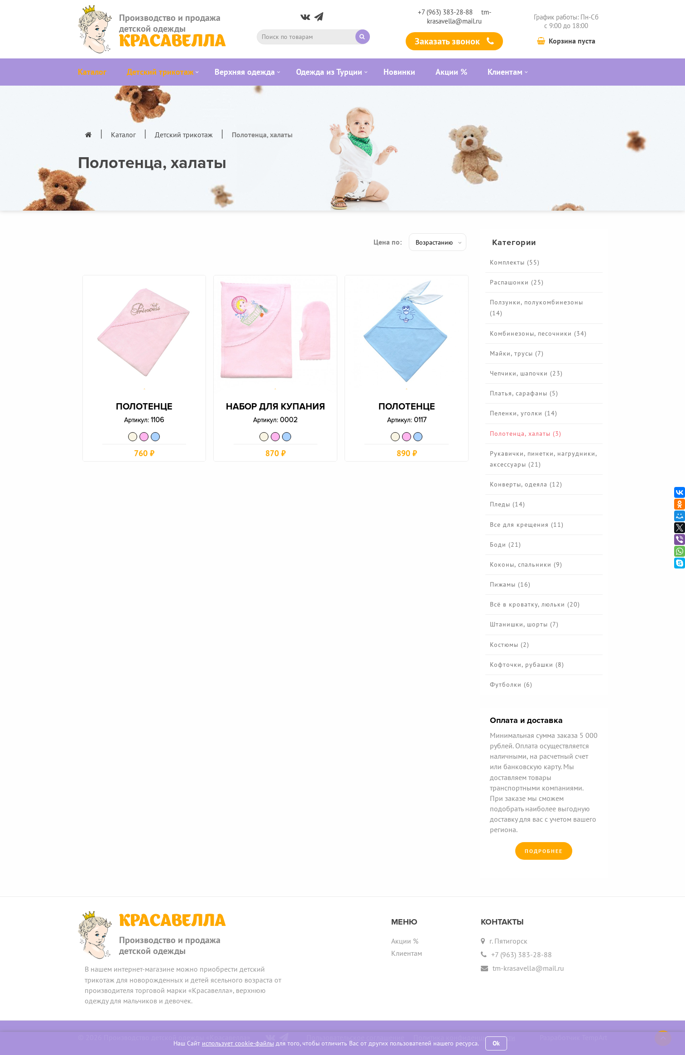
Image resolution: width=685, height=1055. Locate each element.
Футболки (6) (511, 684)
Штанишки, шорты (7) (524, 624)
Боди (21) (505, 544)
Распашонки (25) (517, 282)
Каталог (123, 134)
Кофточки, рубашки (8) (527, 664)
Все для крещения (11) (527, 524)
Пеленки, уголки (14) (523, 413)
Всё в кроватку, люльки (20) (535, 604)
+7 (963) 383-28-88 (445, 12)
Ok (496, 1043)
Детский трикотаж (184, 134)
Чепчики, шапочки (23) (526, 373)
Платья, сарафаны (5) (524, 393)
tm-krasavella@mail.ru (459, 16)
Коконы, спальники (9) (526, 564)
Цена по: (388, 241)
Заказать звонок (454, 41)
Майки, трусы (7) (517, 353)
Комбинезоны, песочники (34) (538, 333)
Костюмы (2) (509, 645)
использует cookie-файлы (238, 1043)
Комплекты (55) (515, 262)
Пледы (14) (507, 504)
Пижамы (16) (510, 584)
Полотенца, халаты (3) (525, 433)
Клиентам (406, 953)
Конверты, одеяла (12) (526, 484)
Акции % (404, 940)
